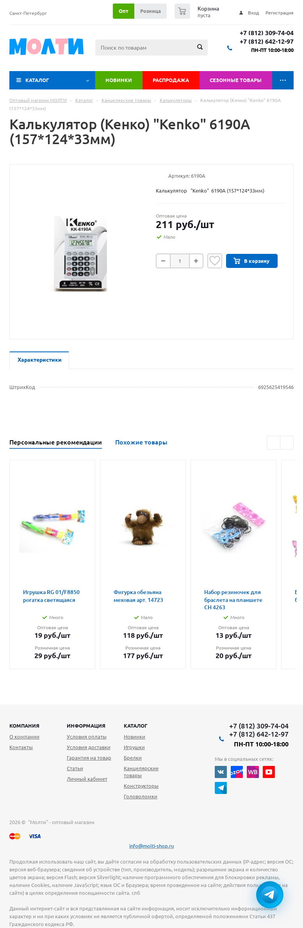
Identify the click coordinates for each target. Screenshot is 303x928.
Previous (273, 442)
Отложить (214, 260)
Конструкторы (141, 786)
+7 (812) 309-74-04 (267, 33)
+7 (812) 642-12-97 (267, 41)
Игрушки (134, 747)
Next (286, 442)
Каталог (37, 80)
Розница (150, 11)
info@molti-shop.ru (151, 846)
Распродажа (171, 80)
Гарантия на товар (89, 757)
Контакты (21, 747)
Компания (24, 725)
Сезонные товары (236, 80)
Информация (86, 725)
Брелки (133, 757)
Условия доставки (89, 747)
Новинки (118, 80)
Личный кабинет (87, 779)
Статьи (75, 768)
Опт (123, 11)
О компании (24, 736)
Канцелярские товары (141, 772)
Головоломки (140, 796)
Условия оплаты (87, 736)
